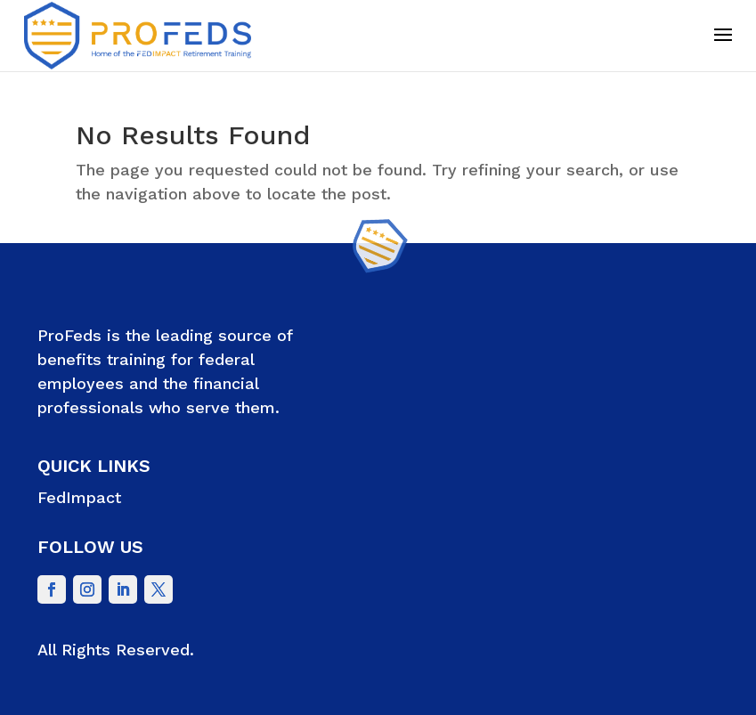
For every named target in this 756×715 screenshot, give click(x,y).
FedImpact (79, 497)
